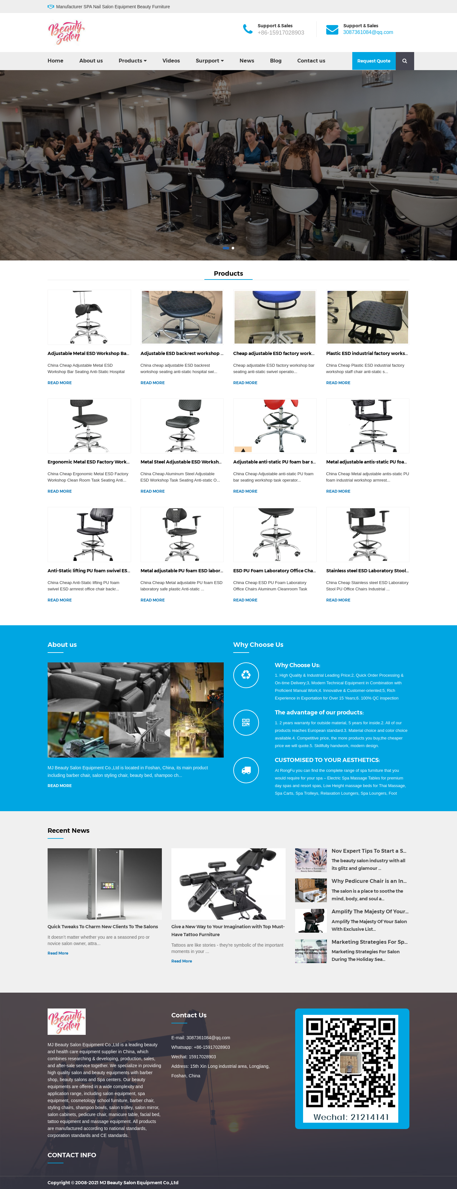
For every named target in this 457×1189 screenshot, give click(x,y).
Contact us (311, 61)
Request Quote (373, 61)
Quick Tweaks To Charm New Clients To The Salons (103, 927)
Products (130, 61)
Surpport (207, 61)
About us (91, 61)
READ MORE (60, 382)
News (247, 61)
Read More (58, 953)
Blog (275, 61)
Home (55, 61)
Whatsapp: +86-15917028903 (200, 1047)
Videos (171, 61)
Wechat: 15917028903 (193, 1056)
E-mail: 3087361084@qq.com (200, 1037)
